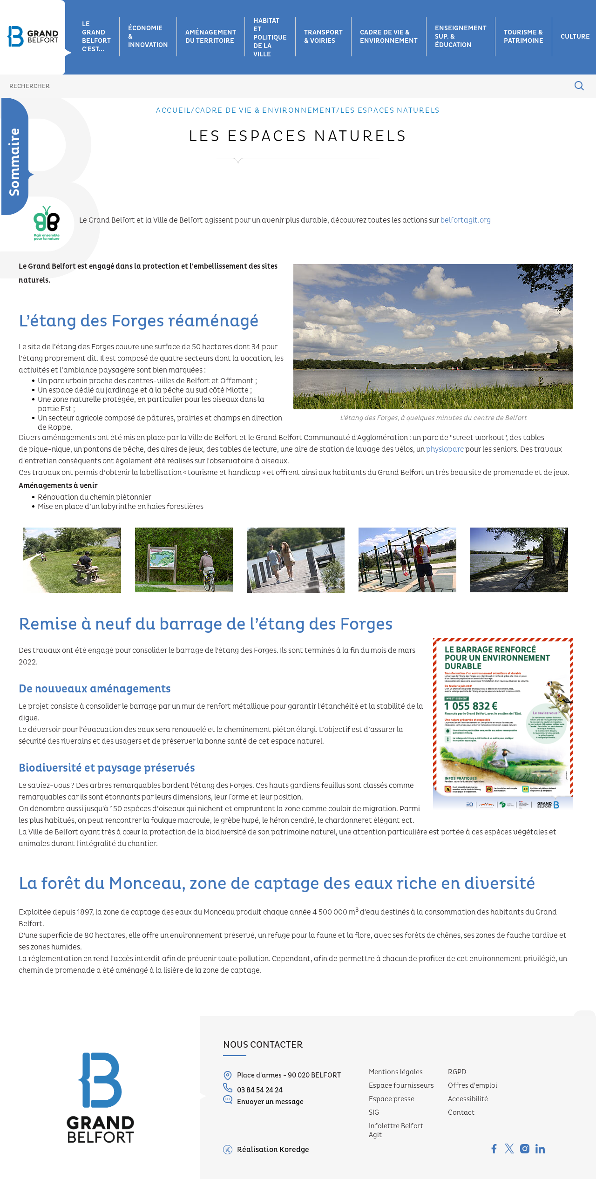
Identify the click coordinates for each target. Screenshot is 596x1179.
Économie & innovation (148, 36)
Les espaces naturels (15, 220)
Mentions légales (396, 1072)
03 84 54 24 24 (253, 1089)
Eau (7, 191)
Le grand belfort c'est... (96, 37)
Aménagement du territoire (210, 36)
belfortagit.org (465, 220)
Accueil (173, 110)
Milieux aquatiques (20, 300)
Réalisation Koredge (266, 1149)
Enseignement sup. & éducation (461, 36)
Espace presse (391, 1099)
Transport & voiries (323, 36)
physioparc (445, 449)
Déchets (14, 172)
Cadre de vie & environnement (389, 36)
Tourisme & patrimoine (523, 36)
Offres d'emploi (472, 1085)
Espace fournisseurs (401, 1085)
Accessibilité (468, 1099)
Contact (461, 1112)
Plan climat (11, 272)
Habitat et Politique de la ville (270, 38)
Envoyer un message (263, 1100)
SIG (374, 1112)
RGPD (457, 1072)
